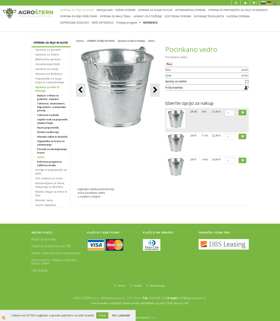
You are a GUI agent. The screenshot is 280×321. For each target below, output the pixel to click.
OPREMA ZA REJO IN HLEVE (77, 10)
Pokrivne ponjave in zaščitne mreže (49, 163)
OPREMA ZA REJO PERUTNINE (78, 16)
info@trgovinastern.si (192, 298)
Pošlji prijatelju (174, 87)
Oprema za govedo (48, 49)
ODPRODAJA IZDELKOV (74, 22)
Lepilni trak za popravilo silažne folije (52, 121)
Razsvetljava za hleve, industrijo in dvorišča (50, 185)
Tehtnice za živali (48, 115)
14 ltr (205, 159)
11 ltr (205, 135)
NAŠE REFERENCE (103, 22)
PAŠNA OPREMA (125, 10)
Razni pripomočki (48, 127)
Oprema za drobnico (48, 73)
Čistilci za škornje (48, 132)
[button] (155, 90)
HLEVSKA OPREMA (238, 16)
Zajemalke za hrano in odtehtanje (51, 142)
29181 (194, 111)
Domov (80, 40)
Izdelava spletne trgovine (136, 317)
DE (269, 3)
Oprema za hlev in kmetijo (47, 89)
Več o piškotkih (121, 315)
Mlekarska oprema (48, 59)
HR (275, 3)
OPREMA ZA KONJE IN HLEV (155, 10)
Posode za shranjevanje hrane (52, 150)
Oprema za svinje (47, 69)
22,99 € (216, 135)
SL (263, 3)
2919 (193, 159)
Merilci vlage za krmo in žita (51, 193)
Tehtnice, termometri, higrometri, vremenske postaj (51, 107)
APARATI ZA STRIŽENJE (148, 16)
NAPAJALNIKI (104, 10)
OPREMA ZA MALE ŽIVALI (115, 16)
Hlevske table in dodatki (52, 136)
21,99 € (216, 111)
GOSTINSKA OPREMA (178, 16)
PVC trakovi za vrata (49, 178)
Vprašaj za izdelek (176, 81)
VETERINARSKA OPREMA (190, 10)
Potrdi (102, 315)
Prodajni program (126, 22)
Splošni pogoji (157, 285)
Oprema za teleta (47, 54)
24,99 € (216, 159)
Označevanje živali (47, 64)
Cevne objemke (45, 205)
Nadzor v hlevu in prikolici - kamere (48, 97)
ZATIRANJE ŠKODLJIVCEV (209, 16)
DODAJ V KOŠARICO (242, 112)
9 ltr (204, 111)
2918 (193, 135)
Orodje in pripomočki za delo (51, 171)
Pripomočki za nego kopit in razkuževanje (49, 80)
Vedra (40, 157)
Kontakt (138, 285)
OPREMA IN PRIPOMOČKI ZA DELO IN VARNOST (238, 10)
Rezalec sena (44, 200)
